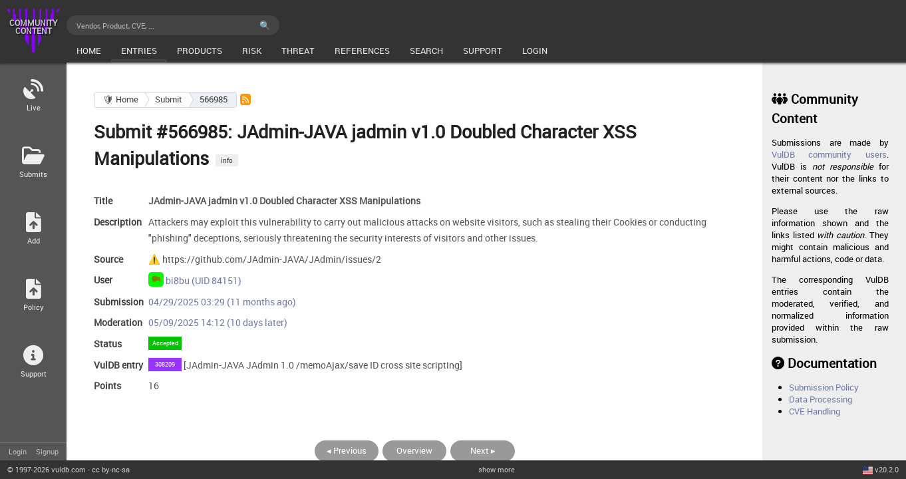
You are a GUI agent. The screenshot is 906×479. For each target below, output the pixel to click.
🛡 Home (120, 99)
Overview (414, 450)
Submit (168, 99)
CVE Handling (814, 411)
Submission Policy (824, 387)
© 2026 (46, 469)
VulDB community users (829, 154)
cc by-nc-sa (111, 469)
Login (18, 451)
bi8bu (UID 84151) (194, 279)
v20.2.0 (887, 469)
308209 (165, 364)
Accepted (165, 343)
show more (496, 469)
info (227, 160)
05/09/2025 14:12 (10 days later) (217, 322)
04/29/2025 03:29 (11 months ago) (222, 301)
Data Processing (820, 399)
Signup (47, 451)
